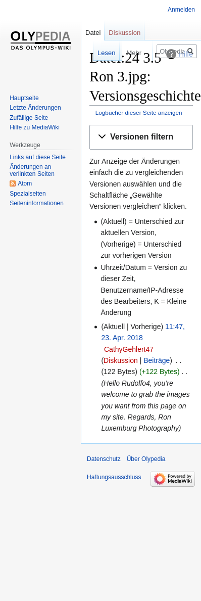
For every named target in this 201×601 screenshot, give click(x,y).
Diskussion (121, 360)
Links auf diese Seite (38, 157)
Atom (25, 183)
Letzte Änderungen (35, 107)
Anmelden (181, 9)
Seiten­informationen (37, 203)
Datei (92, 32)
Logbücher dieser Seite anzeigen (138, 112)
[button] (141, 137)
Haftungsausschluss (114, 477)
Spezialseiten (27, 193)
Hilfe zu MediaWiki (35, 127)
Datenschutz (104, 459)
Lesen (97, 53)
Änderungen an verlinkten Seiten (32, 170)
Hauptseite (24, 98)
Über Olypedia (146, 459)
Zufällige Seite (29, 117)
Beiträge (156, 360)
